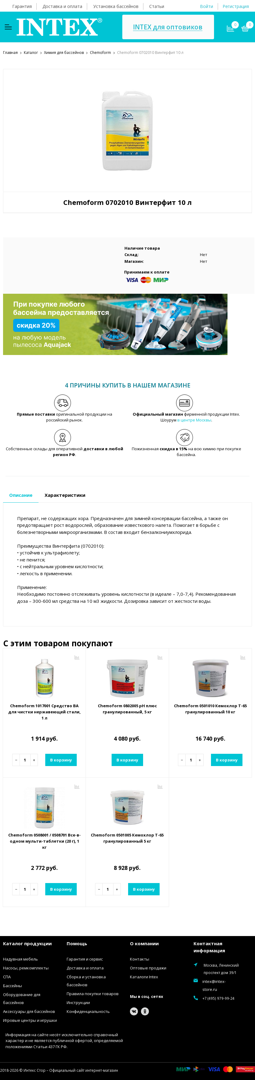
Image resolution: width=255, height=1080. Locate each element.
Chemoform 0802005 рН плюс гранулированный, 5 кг (127, 709)
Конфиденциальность (88, 1011)
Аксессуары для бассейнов (29, 1011)
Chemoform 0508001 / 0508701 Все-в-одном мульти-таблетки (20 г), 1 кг (44, 841)
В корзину (61, 760)
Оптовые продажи (148, 968)
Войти (206, 6)
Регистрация (236, 6)
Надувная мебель (20, 959)
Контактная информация (209, 946)
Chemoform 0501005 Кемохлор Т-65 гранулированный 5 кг (127, 838)
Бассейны (12, 985)
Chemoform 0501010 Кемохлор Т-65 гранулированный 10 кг (210, 709)
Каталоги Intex (144, 977)
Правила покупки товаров (93, 993)
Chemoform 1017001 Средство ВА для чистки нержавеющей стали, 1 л (44, 712)
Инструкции (78, 1002)
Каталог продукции (27, 943)
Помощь (77, 943)
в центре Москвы (194, 420)
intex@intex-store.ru (214, 985)
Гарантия (22, 6)
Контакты (139, 959)
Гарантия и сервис (85, 959)
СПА (7, 977)
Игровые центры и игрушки (30, 1020)
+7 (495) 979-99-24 (218, 998)
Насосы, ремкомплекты (26, 968)
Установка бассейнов (116, 6)
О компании (144, 943)
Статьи (156, 6)
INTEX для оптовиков (167, 27)
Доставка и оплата (62, 6)
